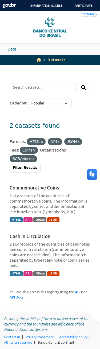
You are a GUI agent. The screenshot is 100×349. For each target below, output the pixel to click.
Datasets (56, 59)
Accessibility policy (73, 337)
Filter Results (25, 167)
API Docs (16, 297)
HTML (16, 219)
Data (11, 49)
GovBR (9, 5)
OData (40, 219)
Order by (18, 103)
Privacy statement (40, 337)
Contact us (12, 337)
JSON (53, 219)
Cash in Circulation (30, 236)
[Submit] (83, 87)
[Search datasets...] (43, 87)
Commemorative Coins (34, 187)
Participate (84, 5)
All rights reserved (18, 342)
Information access (46, 5)
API (28, 219)
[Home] (39, 59)
